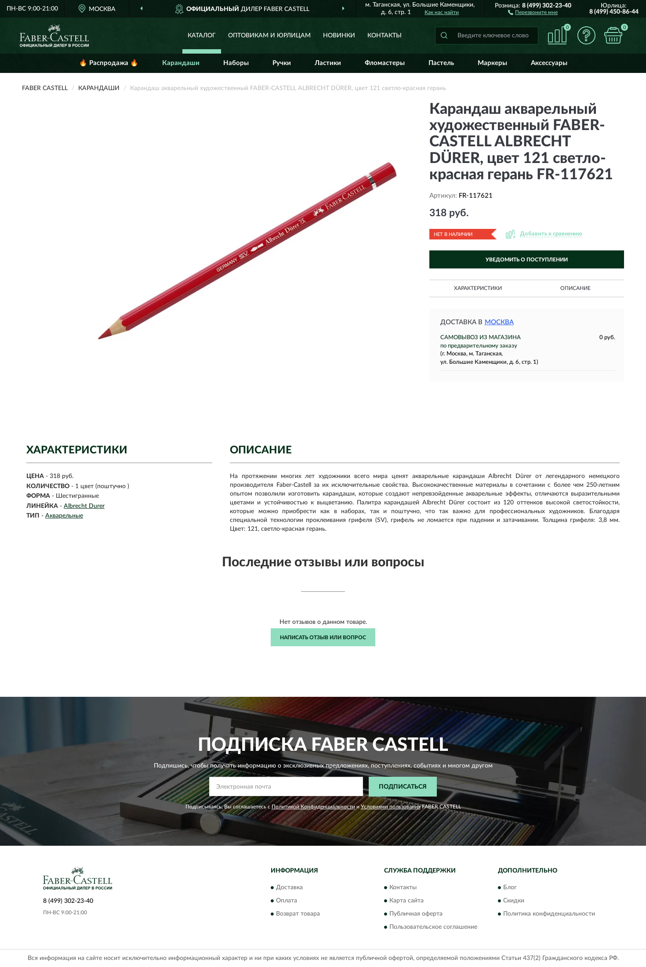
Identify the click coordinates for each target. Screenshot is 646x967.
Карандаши (181, 63)
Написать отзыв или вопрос (323, 637)
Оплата (286, 901)
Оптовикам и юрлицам (269, 36)
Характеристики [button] (478, 288)
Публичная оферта (416, 914)
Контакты (384, 36)
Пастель (441, 63)
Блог (510, 888)
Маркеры (492, 63)
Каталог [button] (202, 36)
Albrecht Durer (84, 506)
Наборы (236, 63)
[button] (533, 11)
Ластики (328, 63)
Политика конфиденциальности (549, 914)
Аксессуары (549, 63)
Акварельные (64, 516)
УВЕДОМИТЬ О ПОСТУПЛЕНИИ (527, 259)
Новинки (339, 36)
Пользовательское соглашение (433, 927)
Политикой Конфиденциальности (313, 806)
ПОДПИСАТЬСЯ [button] (403, 787)
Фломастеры (385, 63)
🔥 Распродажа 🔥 (108, 63)
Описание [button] (575, 288)
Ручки (281, 63)
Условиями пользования (391, 806)
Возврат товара (298, 914)
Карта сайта (406, 901)
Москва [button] (499, 322)
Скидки (513, 901)
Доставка (289, 888)
